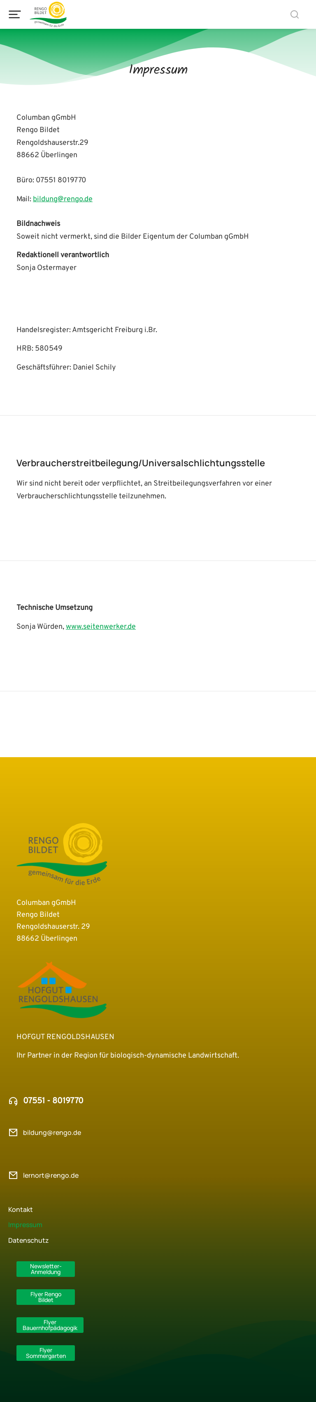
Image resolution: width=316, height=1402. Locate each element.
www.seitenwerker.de (101, 627)
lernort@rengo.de (51, 1175)
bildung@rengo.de (63, 199)
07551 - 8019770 (53, 1101)
